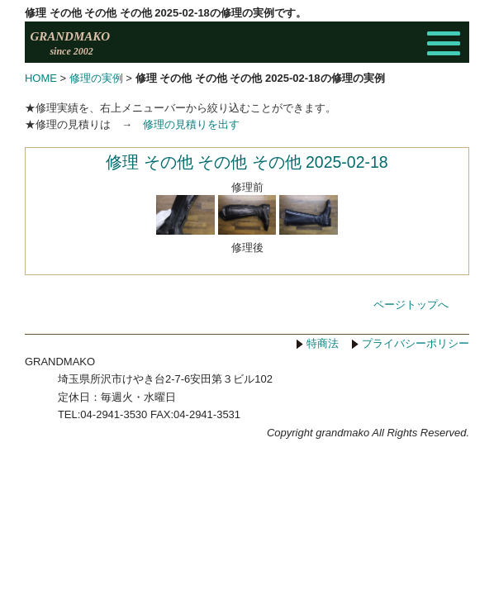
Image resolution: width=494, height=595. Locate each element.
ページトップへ (411, 345)
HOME (41, 78)
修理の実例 (96, 78)
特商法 (322, 384)
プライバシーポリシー (415, 384)
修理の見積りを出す (191, 124)
